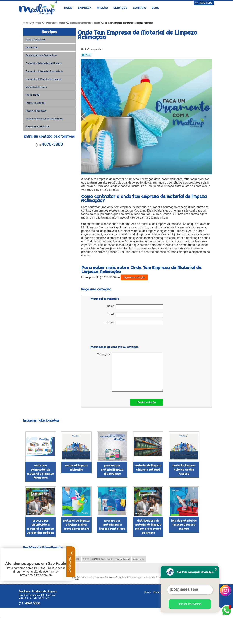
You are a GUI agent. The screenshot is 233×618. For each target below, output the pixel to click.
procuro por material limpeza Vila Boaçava (112, 469)
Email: (135, 315)
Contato (139, 8)
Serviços (120, 8)
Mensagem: (130, 372)
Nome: (135, 306)
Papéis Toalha (33, 95)
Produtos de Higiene (36, 103)
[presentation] (113, 336)
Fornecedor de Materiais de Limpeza (44, 63)
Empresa (84, 8)
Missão (102, 8)
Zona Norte (138, 559)
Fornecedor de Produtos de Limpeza (44, 79)
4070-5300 (205, 2)
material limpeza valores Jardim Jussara (184, 469)
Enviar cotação (146, 402)
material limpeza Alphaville (76, 467)
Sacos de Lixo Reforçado (38, 126)
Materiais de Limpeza (36, 87)
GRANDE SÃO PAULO (102, 559)
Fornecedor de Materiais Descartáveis (44, 71)
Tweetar (86, 55)
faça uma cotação (134, 277)
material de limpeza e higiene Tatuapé (148, 467)
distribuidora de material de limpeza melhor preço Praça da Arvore (148, 526)
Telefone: (133, 323)
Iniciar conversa (190, 604)
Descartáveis (32, 47)
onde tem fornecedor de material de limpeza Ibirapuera (40, 471)
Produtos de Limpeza (36, 111)
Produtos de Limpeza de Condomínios (45, 118)
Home (68, 8)
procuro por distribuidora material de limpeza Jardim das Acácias (40, 526)
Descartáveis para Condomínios (42, 55)
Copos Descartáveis (36, 39)
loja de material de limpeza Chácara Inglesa (184, 524)
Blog (155, 8)
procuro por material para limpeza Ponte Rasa (112, 524)
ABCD (86, 559)
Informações (71, 561)
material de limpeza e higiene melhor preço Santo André (76, 524)
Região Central (123, 559)
